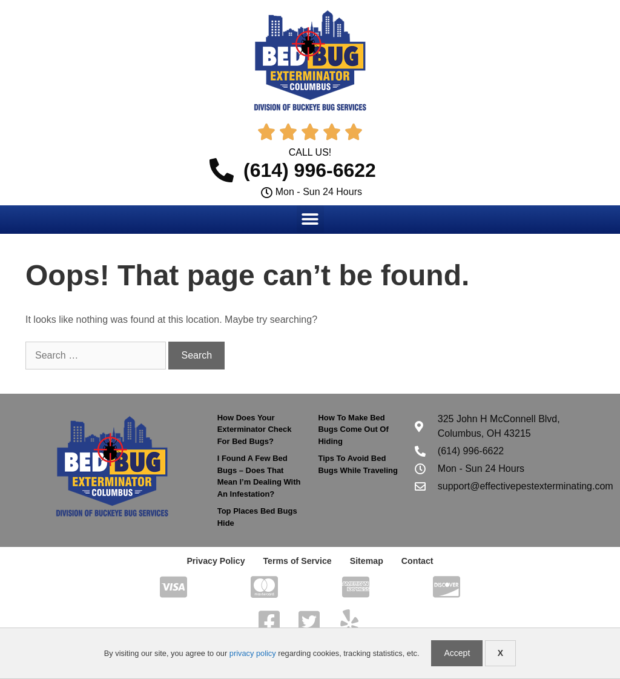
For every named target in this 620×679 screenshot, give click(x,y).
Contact (416, 561)
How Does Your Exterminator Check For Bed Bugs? (254, 429)
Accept (457, 653)
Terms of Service (297, 561)
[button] (310, 219)
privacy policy (252, 653)
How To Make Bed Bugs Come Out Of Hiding (353, 429)
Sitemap (365, 561)
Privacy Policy (216, 561)
